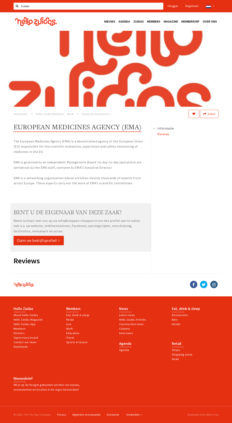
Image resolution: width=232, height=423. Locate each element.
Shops (176, 350)
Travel (70, 337)
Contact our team (25, 342)
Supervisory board (26, 337)
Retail (70, 319)
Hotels (176, 324)
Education (72, 333)
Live (69, 324)
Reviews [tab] (163, 134)
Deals (175, 359)
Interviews (126, 333)
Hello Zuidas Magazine (28, 319)
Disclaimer (113, 414)
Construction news (131, 324)
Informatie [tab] (165, 128)
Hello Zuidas (23, 309)
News (123, 309)
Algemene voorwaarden (86, 414)
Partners (19, 333)
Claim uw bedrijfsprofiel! (38, 240)
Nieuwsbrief (23, 378)
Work (69, 328)
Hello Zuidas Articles (132, 319)
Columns (124, 328)
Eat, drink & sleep (186, 309)
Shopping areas (182, 354)
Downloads (21, 346)
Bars (175, 319)
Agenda (125, 344)
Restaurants (180, 315)
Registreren (192, 6)
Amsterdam (134, 414)
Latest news (127, 315)
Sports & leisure (77, 342)
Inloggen (173, 6)
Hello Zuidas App (25, 324)
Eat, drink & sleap (77, 315)
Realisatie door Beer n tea (203, 414)
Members (20, 328)
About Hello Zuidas (26, 315)
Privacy (61, 414)
